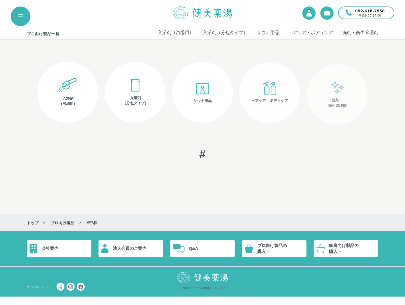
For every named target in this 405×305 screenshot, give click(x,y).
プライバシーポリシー (48, 295)
